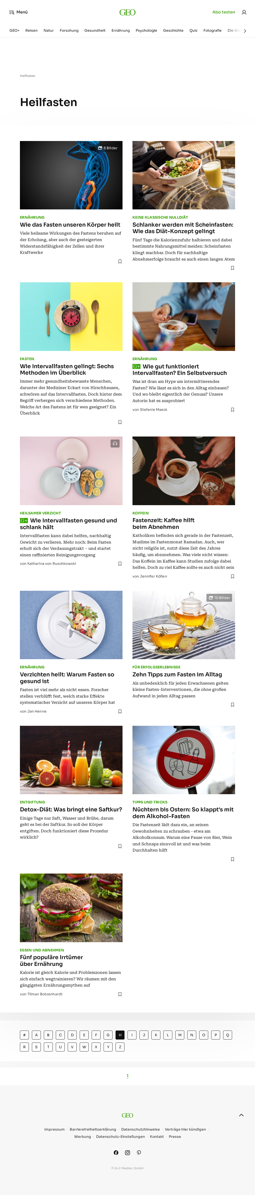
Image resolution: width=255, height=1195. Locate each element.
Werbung (82, 1137)
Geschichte (173, 30)
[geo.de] (127, 12)
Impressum (54, 1129)
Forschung (69, 30)
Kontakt (157, 1137)
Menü (18, 12)
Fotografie (212, 30)
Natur (49, 30)
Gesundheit (95, 30)
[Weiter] (245, 31)
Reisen (31, 30)
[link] (244, 12)
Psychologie (146, 30)
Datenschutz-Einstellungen (120, 1137)
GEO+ (14, 30)
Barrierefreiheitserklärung (93, 1129)
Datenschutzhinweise (140, 1129)
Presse (175, 1137)
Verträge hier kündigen (185, 1129)
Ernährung (121, 30)
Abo (223, 12)
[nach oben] (241, 1115)
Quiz (193, 30)
